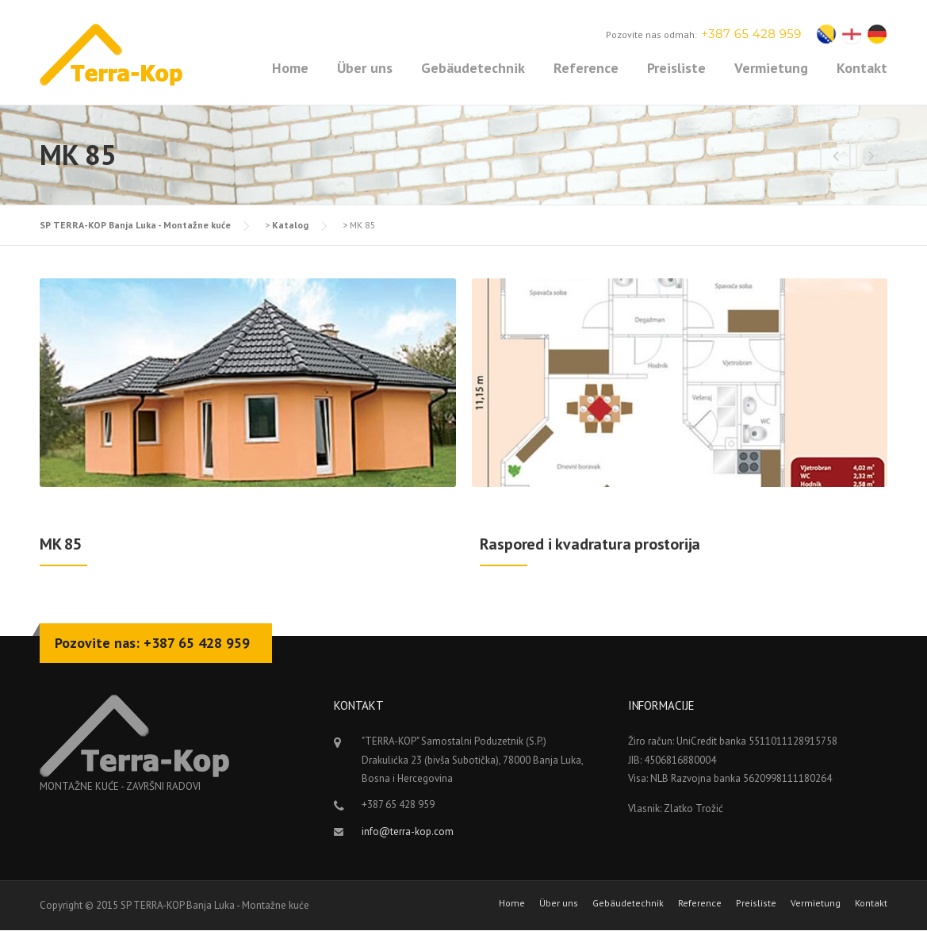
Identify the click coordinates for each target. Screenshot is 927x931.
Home (290, 68)
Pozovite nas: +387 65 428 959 (152, 643)
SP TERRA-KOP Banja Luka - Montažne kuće (135, 225)
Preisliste (676, 68)
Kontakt (862, 68)
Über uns (365, 68)
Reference (586, 68)
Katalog (290, 225)
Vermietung (771, 68)
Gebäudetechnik (473, 68)
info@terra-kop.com (408, 831)
